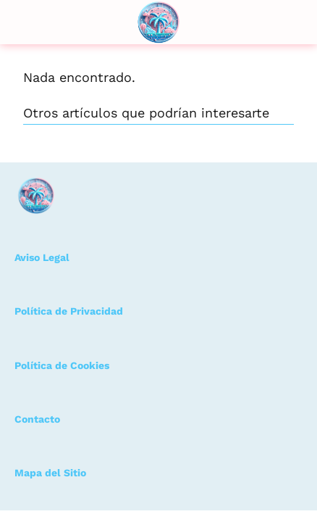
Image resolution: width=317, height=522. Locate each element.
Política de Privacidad (68, 311)
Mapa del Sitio (50, 472)
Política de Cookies (61, 365)
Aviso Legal (41, 257)
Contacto (37, 419)
